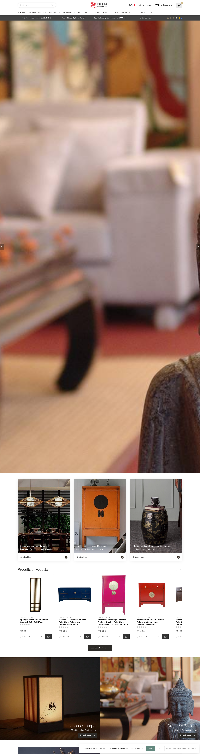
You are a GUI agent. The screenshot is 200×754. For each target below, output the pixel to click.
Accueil (21, 12)
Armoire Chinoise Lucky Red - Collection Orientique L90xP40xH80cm (151, 622)
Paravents (54, 12)
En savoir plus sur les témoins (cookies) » (181, 748)
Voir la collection (100, 648)
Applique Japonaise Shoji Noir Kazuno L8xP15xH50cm (34, 621)
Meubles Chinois (36, 12)
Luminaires (68, 12)
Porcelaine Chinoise (122, 12)
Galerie (139, 12)
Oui (150, 748)
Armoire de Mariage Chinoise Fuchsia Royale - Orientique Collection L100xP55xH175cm (113, 622)
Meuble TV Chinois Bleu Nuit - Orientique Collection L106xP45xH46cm (73, 622)
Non (160, 748)
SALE (150, 12)
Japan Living (83, 12)
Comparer (26, 636)
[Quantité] (41, 636)
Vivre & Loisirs (101, 12)
